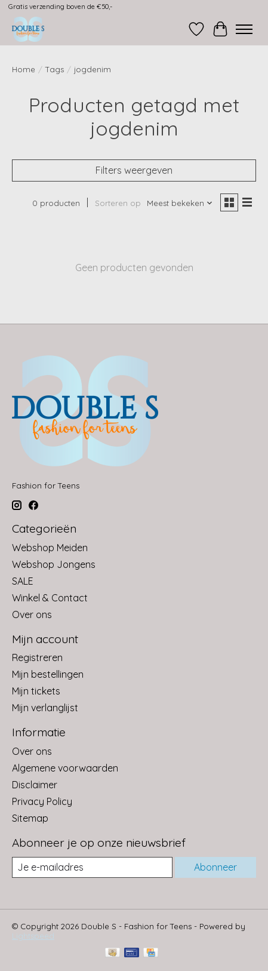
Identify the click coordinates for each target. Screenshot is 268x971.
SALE (22, 581)
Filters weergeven (134, 170)
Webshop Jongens (54, 564)
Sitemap (30, 818)
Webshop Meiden (50, 548)
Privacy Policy (42, 801)
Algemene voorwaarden (65, 768)
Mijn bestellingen (48, 674)
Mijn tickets (36, 691)
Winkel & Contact (50, 598)
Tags (54, 69)
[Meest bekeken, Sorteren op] (180, 203)
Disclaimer (34, 785)
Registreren (37, 657)
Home (23, 69)
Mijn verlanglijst (45, 708)
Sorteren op (118, 203)
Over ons (32, 614)
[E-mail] (92, 867)
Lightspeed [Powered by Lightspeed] (33, 936)
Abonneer (215, 867)
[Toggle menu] (244, 29)
